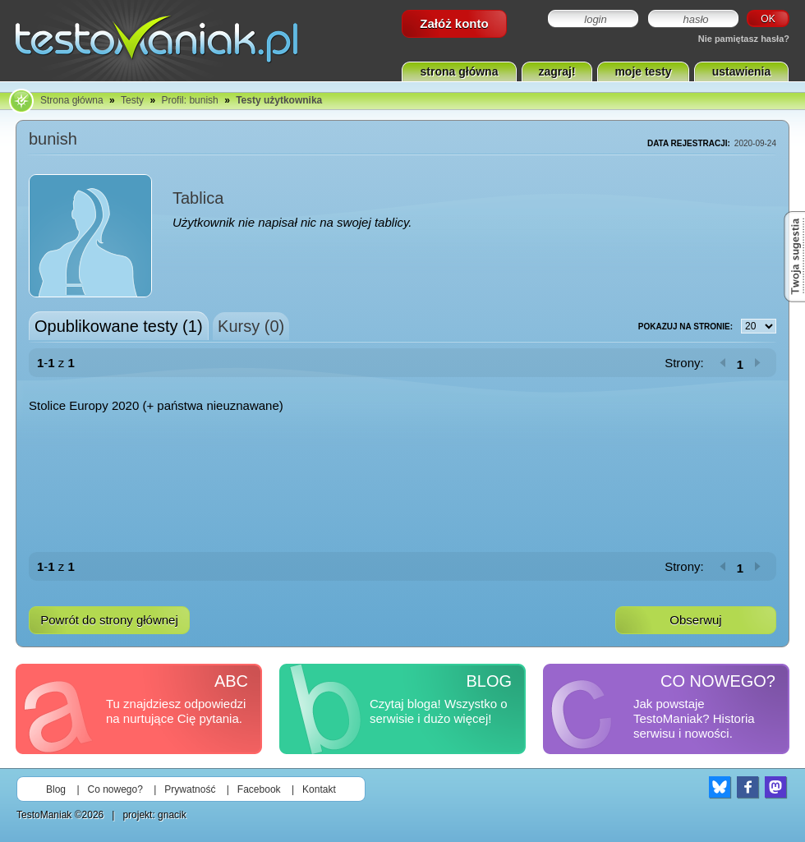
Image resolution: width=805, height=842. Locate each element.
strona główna (460, 71)
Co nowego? (115, 789)
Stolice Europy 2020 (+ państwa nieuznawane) (156, 405)
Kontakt (319, 789)
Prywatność (189, 789)
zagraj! (556, 71)
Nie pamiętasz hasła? (743, 39)
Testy (132, 100)
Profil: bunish (189, 100)
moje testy (642, 71)
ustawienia (741, 71)
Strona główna (72, 100)
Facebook (259, 789)
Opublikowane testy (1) (118, 326)
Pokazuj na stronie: (707, 327)
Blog (56, 789)
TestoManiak (43, 815)
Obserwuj (695, 620)
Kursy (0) (251, 326)
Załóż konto (454, 23)
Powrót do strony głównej (109, 620)
